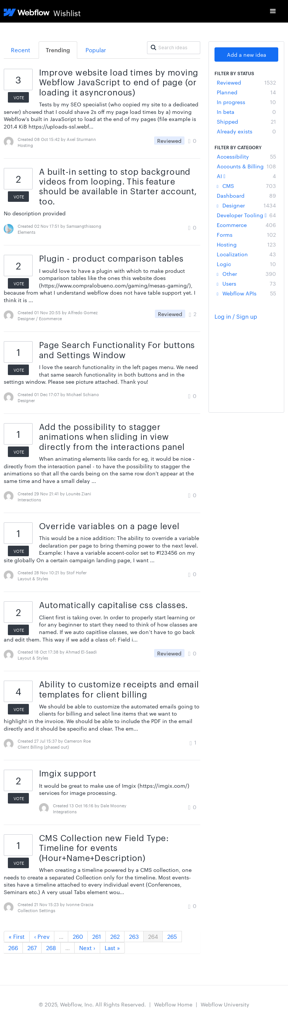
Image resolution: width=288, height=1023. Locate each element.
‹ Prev (42, 936)
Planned (246, 92)
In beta (246, 111)
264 (153, 936)
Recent (20, 50)
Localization (246, 254)
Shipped (246, 121)
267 (32, 948)
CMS (246, 185)
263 (134, 936)
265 (172, 936)
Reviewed (246, 82)
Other (246, 273)
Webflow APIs (246, 293)
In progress (246, 102)
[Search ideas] (173, 47)
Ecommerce (246, 225)
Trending (58, 50)
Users (246, 283)
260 (78, 936)
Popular (96, 50)
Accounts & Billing (246, 166)
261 (96, 936)
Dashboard (246, 195)
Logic (246, 264)
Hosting (246, 244)
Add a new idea (246, 54)
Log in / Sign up (235, 316)
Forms (246, 234)
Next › (87, 948)
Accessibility (246, 156)
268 (51, 948)
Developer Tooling (246, 215)
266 (13, 948)
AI (246, 176)
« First (17, 936)
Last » (112, 948)
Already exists (246, 131)
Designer (246, 205)
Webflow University (225, 1004)
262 (115, 936)
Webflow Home (173, 1004)
